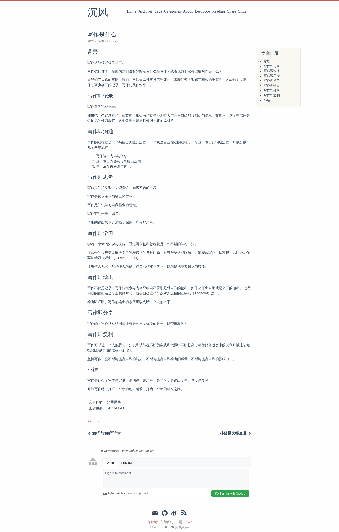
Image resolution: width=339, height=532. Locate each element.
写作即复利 (272, 95)
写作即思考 (272, 76)
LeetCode (202, 11)
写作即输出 (272, 85)
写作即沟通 (272, 71)
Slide (242, 11)
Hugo (155, 522)
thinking (111, 41)
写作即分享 (272, 90)
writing (94, 421)
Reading (218, 11)
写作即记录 (272, 66)
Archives (145, 11)
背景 (267, 61)
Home (131, 11)
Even (189, 522)
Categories (172, 11)
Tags (158, 11)
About (188, 11)
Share (231, 11)
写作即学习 (272, 80)
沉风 (97, 13)
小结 (267, 100)
